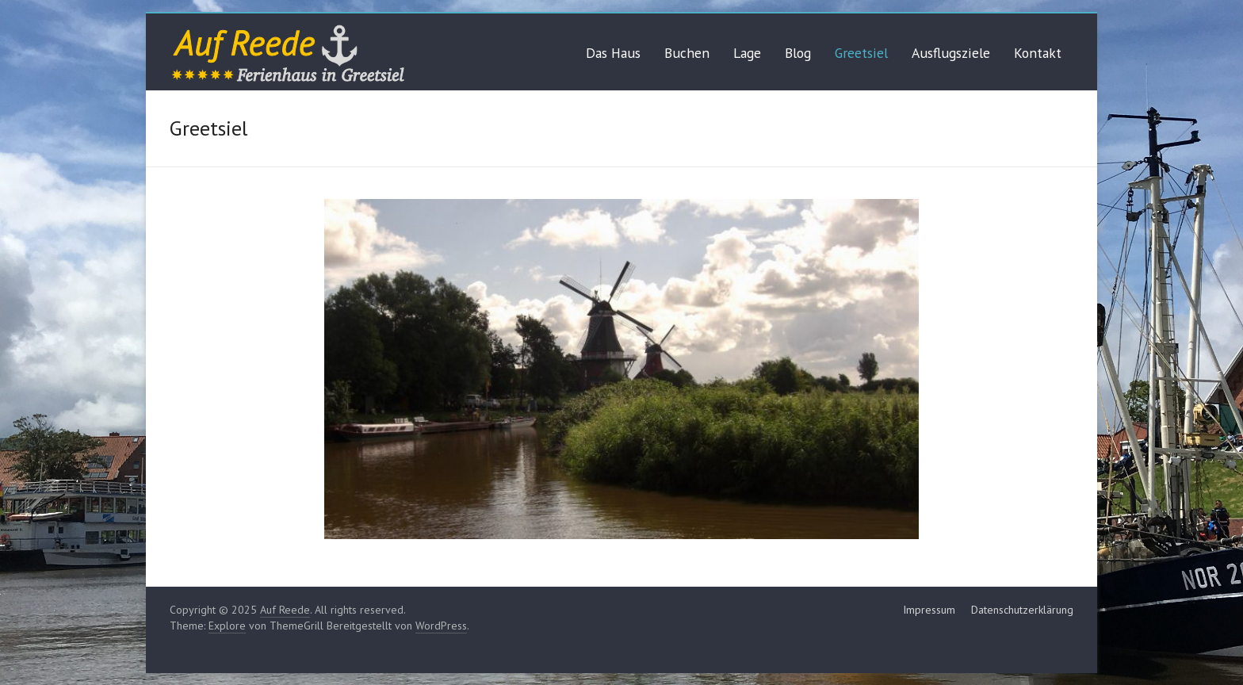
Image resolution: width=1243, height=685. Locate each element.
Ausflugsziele (951, 53)
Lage (747, 53)
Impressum (929, 610)
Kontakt (1037, 53)
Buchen (686, 53)
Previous (852, 505)
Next (889, 505)
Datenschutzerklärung (1022, 610)
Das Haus (613, 53)
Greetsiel (861, 53)
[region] (621, 369)
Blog (798, 53)
